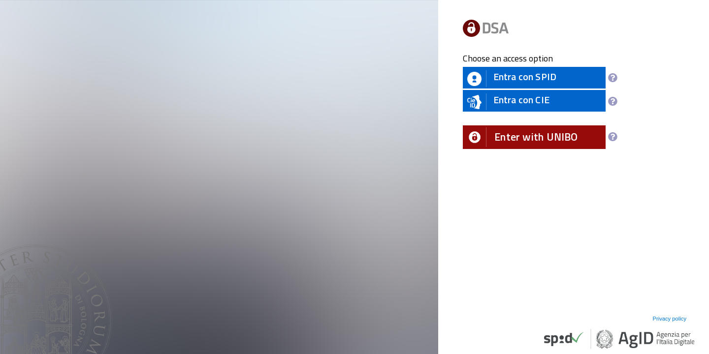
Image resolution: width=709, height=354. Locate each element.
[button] (534, 137)
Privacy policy (669, 319)
